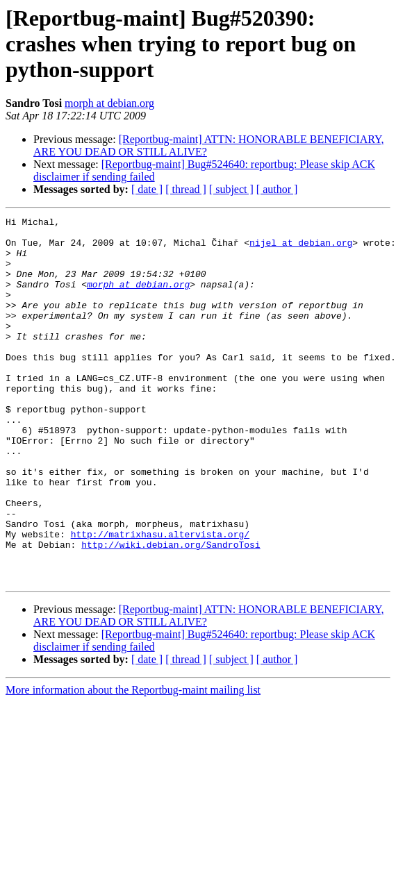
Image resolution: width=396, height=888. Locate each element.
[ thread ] (185, 189)
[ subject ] (231, 189)
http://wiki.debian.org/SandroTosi (170, 611)
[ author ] (277, 189)
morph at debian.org (109, 103)
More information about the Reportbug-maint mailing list (133, 763)
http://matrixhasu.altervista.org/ (160, 598)
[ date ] (147, 189)
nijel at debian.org (300, 248)
